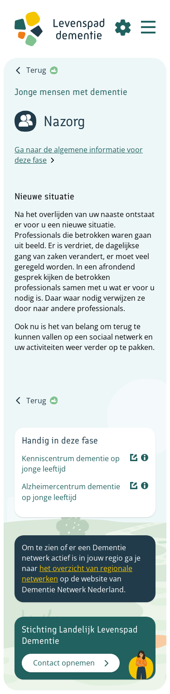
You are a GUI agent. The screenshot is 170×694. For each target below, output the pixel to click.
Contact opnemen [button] (70, 663)
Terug (36, 70)
